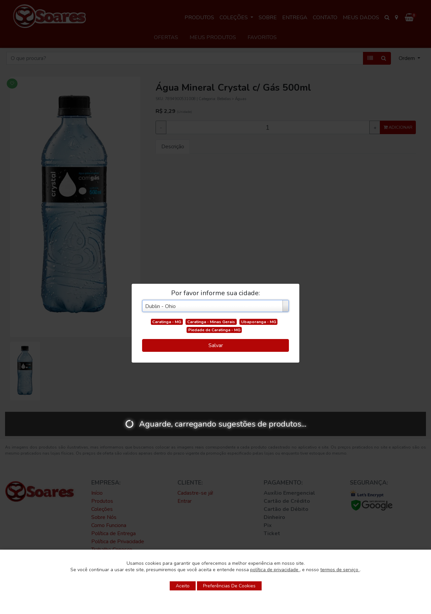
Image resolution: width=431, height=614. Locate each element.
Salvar (215, 345)
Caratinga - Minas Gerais (211, 322)
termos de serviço (340, 569)
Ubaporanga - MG (258, 322)
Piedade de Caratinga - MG (214, 330)
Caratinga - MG (166, 322)
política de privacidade (275, 569)
